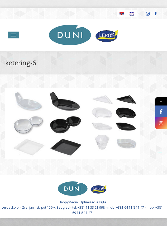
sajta (102, 202)
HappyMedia (68, 202)
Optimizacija (88, 202)
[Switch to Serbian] (122, 13)
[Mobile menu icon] (13, 35)
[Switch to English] (132, 13)
